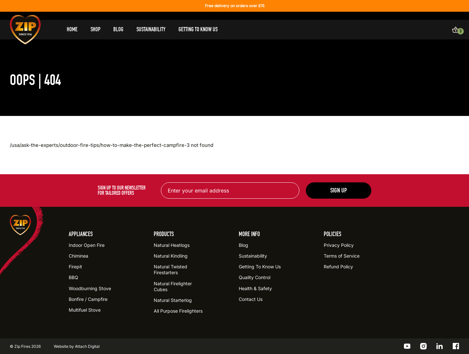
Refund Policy (338, 266)
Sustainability (150, 29)
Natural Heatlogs (172, 245)
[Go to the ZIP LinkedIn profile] (439, 346)
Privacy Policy (339, 245)
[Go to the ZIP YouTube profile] (407, 346)
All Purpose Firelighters (178, 311)
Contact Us (251, 299)
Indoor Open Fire (87, 245)
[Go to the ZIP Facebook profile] (456, 346)
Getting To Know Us (198, 29)
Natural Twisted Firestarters (170, 269)
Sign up (338, 190)
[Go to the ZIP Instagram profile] (423, 346)
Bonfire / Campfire (88, 299)
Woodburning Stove (90, 288)
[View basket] (455, 29)
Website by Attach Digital (77, 346)
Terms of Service (342, 256)
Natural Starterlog (173, 300)
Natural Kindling (171, 256)
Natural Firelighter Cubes (173, 286)
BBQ (73, 277)
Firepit (75, 266)
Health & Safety (255, 288)
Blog (118, 29)
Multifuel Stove (85, 310)
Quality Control (254, 277)
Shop (95, 29)
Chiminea (78, 256)
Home (72, 29)
